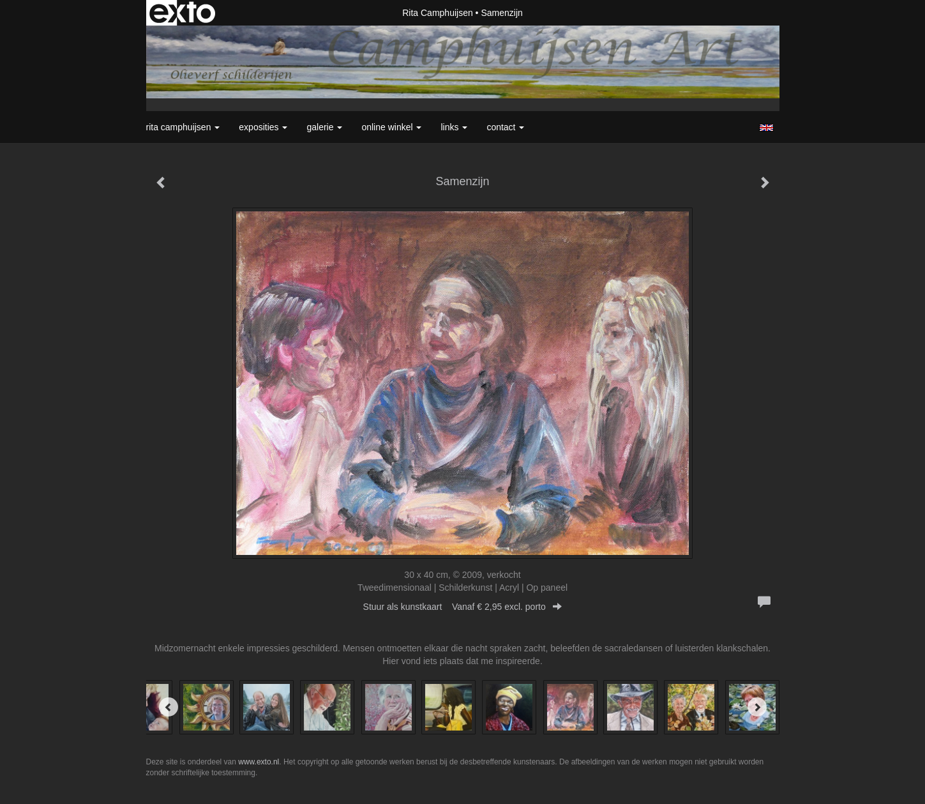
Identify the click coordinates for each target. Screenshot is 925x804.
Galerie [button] (324, 127)
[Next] (757, 707)
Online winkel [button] (391, 127)
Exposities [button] (263, 127)
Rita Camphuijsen (437, 13)
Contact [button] (505, 127)
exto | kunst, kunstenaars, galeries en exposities (182, 13)
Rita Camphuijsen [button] (183, 127)
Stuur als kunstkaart (462, 607)
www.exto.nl (258, 761)
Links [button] (453, 127)
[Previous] (168, 707)
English (766, 128)
